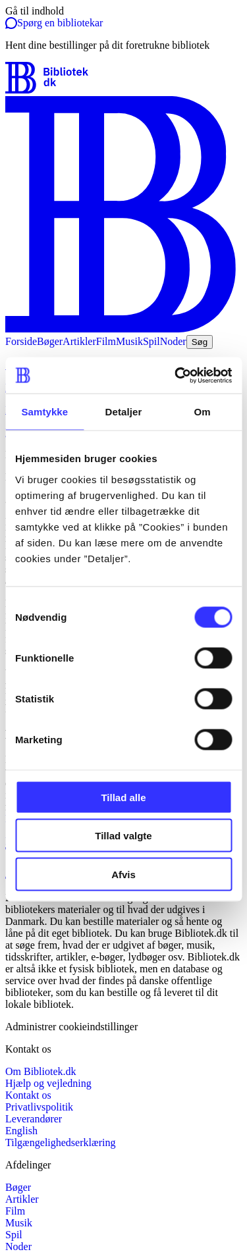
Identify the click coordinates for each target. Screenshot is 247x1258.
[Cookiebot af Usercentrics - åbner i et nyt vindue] (176, 375)
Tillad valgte (123, 835)
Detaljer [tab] (123, 411)
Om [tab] (202, 411)
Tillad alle (123, 796)
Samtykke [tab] (44, 411)
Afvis (123, 873)
